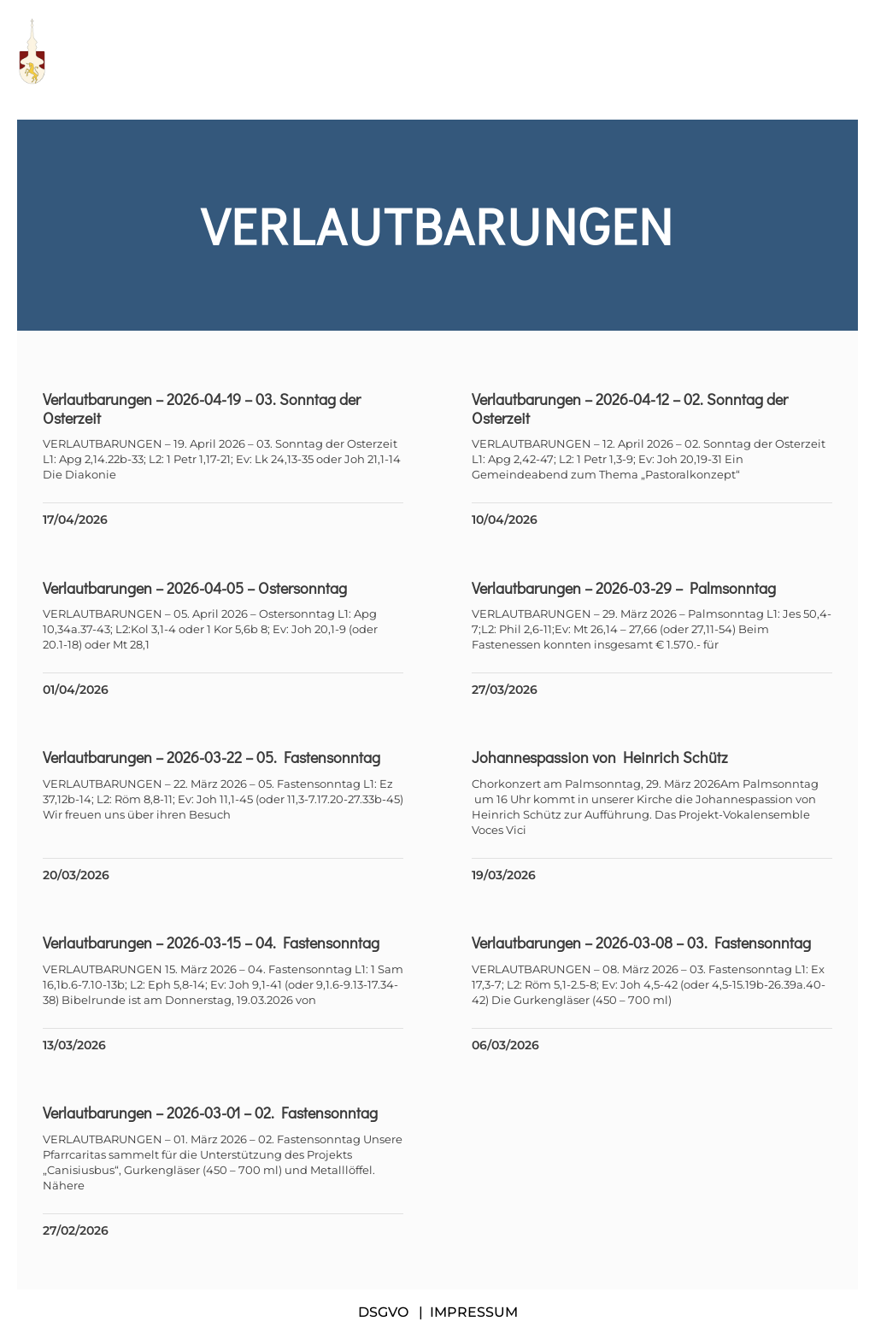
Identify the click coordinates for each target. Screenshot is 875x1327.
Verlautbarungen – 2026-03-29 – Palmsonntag (624, 588)
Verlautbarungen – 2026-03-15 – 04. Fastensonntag (211, 942)
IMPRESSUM (474, 1312)
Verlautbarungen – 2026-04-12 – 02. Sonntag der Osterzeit (630, 408)
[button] (849, 51)
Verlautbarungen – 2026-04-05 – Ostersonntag (195, 588)
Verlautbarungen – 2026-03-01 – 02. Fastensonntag (210, 1112)
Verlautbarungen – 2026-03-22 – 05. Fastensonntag (211, 757)
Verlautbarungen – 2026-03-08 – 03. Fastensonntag (641, 942)
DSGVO (383, 1312)
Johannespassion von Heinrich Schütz (600, 757)
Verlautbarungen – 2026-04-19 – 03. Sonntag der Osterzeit (202, 408)
